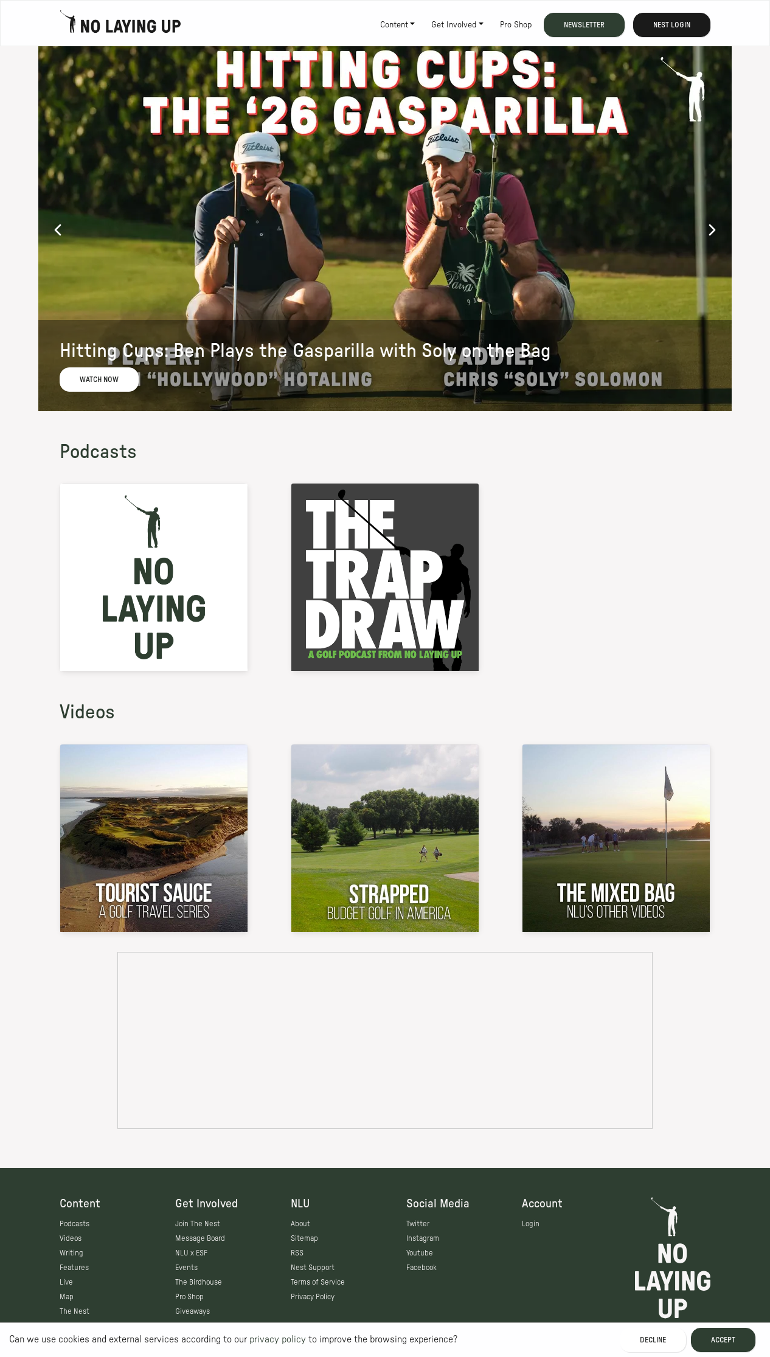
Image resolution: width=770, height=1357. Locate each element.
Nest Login (671, 25)
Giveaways (192, 1311)
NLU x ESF (191, 1253)
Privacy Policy (313, 1296)
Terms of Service (318, 1282)
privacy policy (277, 1339)
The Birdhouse (198, 1282)
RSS (297, 1253)
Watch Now (99, 379)
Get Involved (453, 25)
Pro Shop (516, 25)
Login (530, 1223)
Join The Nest (197, 1223)
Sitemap (304, 1238)
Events (186, 1267)
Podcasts (98, 452)
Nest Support (313, 1267)
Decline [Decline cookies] (653, 1340)
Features (74, 1267)
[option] (385, 228)
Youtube (419, 1253)
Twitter (417, 1223)
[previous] (57, 228)
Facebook (421, 1267)
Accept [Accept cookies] (723, 1340)
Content (394, 25)
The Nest (74, 1311)
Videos (87, 712)
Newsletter (584, 25)
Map (67, 1296)
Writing (71, 1253)
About (300, 1223)
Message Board (200, 1238)
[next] (712, 228)
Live (66, 1282)
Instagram (422, 1238)
